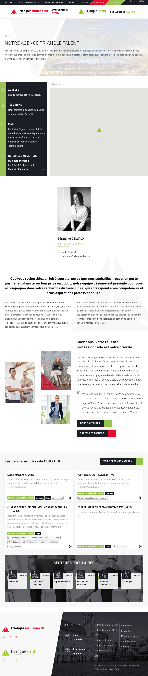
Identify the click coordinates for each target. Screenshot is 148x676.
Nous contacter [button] (90, 423)
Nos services (101, 650)
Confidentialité (128, 641)
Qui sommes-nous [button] (29, 2)
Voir (22, 575)
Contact (84, 2)
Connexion (99, 2)
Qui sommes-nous (104, 645)
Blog (71, 2)
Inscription (115, 2)
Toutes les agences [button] (92, 433)
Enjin (117, 669)
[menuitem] (10, 2)
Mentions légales (129, 636)
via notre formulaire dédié (21, 133)
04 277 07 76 (26, 114)
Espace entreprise (54, 2)
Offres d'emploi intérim (106, 624)
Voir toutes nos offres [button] (117, 461)
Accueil (9, 2)
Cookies (125, 646)
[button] (99, 130)
